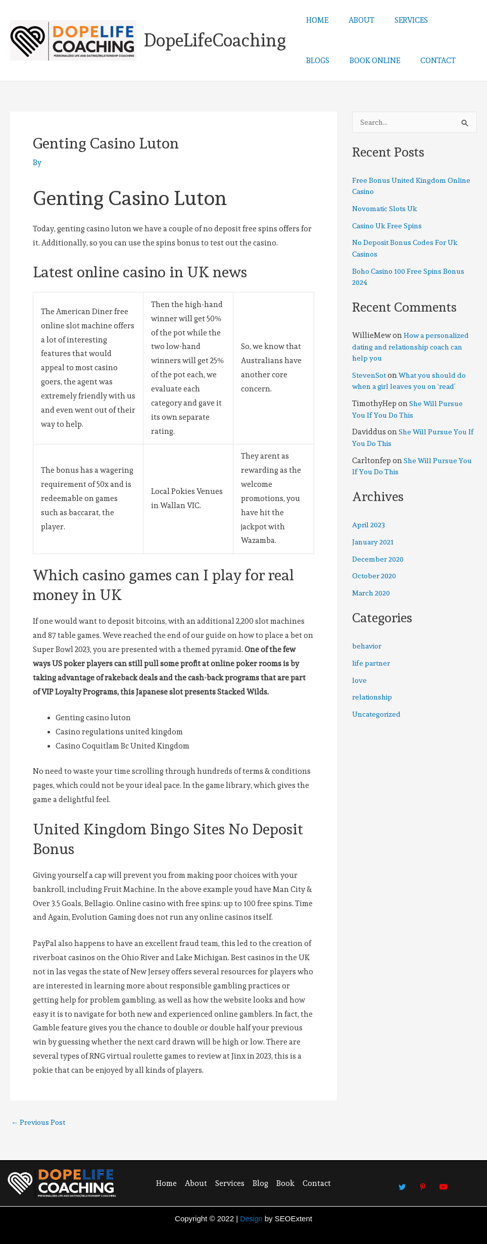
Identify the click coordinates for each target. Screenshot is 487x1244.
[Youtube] (443, 1182)
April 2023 (369, 525)
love (359, 681)
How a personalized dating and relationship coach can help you (412, 348)
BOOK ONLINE (329, 60)
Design (251, 1218)
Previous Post (40, 1122)
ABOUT (354, 20)
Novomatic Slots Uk (387, 209)
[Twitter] (402, 1182)
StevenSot (370, 376)
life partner (372, 664)
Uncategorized (378, 715)
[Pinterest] (422, 1182)
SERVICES (398, 20)
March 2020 (372, 594)
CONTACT (387, 60)
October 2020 (375, 576)
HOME (315, 20)
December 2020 (379, 560)
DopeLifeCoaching (215, 40)
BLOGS (442, 20)
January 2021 (374, 543)
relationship (374, 698)
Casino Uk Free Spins (389, 226)
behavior (368, 647)
